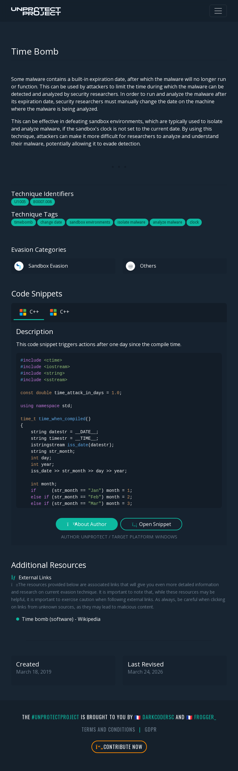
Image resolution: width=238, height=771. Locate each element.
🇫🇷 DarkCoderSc (154, 717)
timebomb (23, 222)
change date (51, 222)
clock (194, 222)
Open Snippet (151, 524)
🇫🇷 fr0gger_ (201, 717)
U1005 (20, 201)
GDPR (151, 729)
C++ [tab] (29, 312)
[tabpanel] (119, 433)
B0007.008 (42, 201)
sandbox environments (89, 222)
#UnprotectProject (55, 717)
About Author (87, 524)
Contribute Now (119, 747)
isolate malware (131, 222)
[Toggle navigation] (218, 11)
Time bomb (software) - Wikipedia (61, 619)
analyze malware (167, 222)
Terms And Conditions (108, 729)
